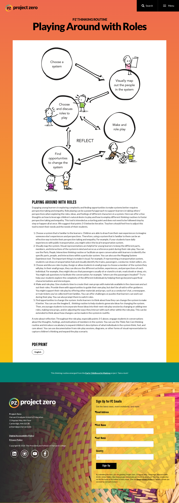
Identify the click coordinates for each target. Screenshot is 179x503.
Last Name (101, 438)
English (38, 352)
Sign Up (106, 465)
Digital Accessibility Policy (21, 435)
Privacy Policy (16, 440)
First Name (101, 425)
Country (99, 451)
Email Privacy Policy (145, 479)
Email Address (102, 412)
